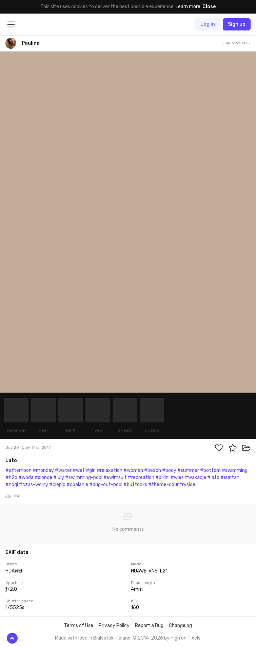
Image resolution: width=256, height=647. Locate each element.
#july (58, 477)
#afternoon (18, 470)
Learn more (188, 6)
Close (209, 6)
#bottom (210, 470)
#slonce (43, 477)
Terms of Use (78, 625)
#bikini (162, 477)
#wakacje (195, 477)
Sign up (236, 24)
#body (169, 470)
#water (63, 470)
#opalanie (77, 484)
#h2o (11, 477)
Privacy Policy (114, 625)
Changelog (180, 625)
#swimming (235, 470)
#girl (91, 470)
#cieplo (57, 484)
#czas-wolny (33, 484)
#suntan (229, 477)
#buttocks (135, 484)
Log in (207, 24)
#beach (152, 470)
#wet (79, 470)
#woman (133, 470)
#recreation (141, 477)
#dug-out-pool (105, 484)
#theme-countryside (171, 484)
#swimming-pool (83, 477)
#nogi (11, 484)
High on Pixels (185, 638)
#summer (188, 470)
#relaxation (109, 470)
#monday (43, 470)
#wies (177, 477)
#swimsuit (115, 477)
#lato (213, 477)
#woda (26, 477)
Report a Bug (149, 625)
